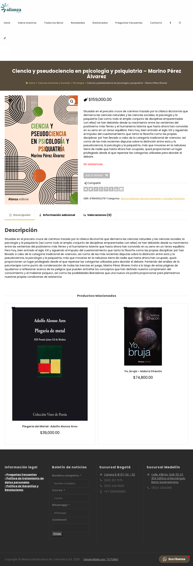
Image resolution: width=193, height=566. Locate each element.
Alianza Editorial (129, 198)
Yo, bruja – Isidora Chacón (143, 371)
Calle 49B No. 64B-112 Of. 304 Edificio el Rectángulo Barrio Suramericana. (168, 478)
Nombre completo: (66, 475)
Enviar (57, 533)
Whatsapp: (61, 505)
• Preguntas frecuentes (21, 474)
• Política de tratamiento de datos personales (24, 480)
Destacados (100, 22)
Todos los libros (53, 22)
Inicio (7, 22)
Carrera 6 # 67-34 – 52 (119, 474)
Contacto (156, 22)
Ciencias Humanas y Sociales (155, 198)
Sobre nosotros (27, 22)
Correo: (58, 490)
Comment (59, 520)
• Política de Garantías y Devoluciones (21, 488)
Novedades (78, 22)
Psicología (179, 198)
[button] (71, 101)
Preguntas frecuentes (128, 22)
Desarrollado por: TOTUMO (101, 559)
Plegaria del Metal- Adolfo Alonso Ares (49, 426)
